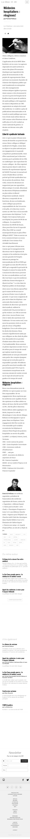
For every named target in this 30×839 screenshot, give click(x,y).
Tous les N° (15, 823)
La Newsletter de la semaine (15, 794)
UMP (17, 545)
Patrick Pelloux (11, 19)
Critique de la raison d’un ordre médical (12, 560)
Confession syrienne (9, 691)
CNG (9, 537)
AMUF (11, 534)
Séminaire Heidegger (15, 817)
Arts (15, 806)
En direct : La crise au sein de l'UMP (12, 709)
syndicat (11, 545)
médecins (23, 539)
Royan (14, 542)
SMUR (5, 545)
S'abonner (24, 761)
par (8, 646)
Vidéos (15, 811)
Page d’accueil (15, 792)
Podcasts (15, 809)
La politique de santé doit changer (12, 594)
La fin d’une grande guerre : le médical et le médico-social (12, 575)
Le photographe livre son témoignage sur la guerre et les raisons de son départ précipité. (14, 697)
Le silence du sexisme (9, 644)
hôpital (15, 537)
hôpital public (7, 539)
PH (4, 542)
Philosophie (15, 803)
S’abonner (15, 827)
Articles (15, 799)
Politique (15, 805)
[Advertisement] (15, 621)
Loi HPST (16, 539)
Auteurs (15, 795)
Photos (15, 812)
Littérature (15, 802)
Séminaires (15, 816)
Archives (15, 800)
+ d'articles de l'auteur (15, 599)
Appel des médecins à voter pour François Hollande (13, 590)
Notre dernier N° (15, 825)
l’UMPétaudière (7, 705)
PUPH (9, 542)
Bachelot (18, 534)
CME (5, 537)
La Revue (15, 822)
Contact (15, 830)
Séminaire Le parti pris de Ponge (15, 819)
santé (20, 542)
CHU (24, 534)
